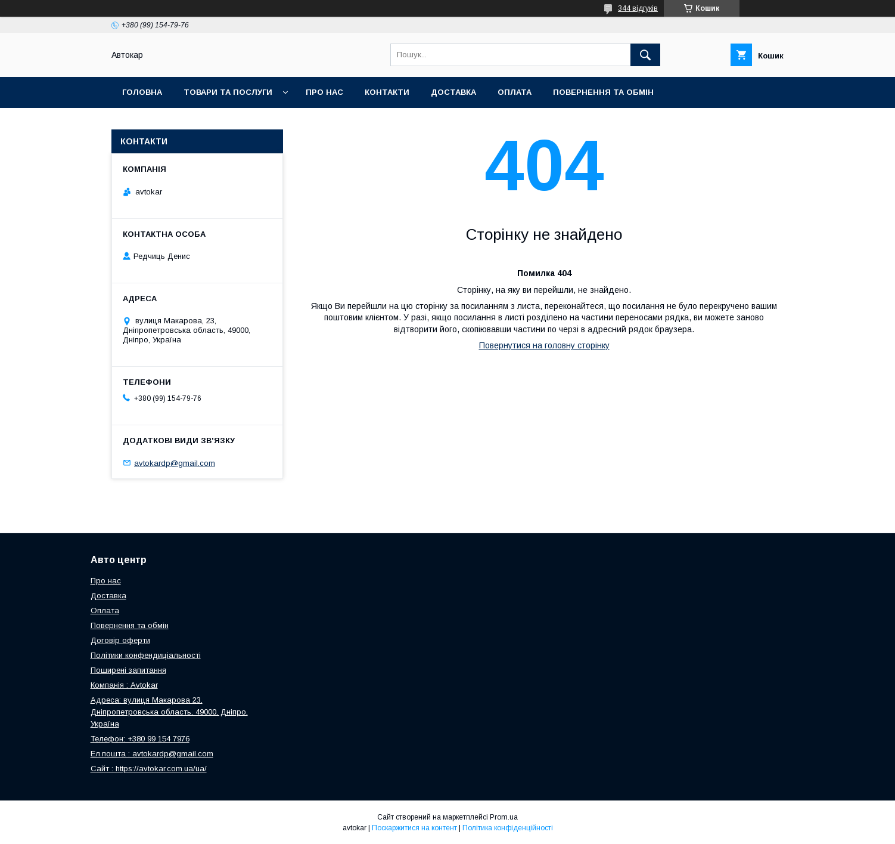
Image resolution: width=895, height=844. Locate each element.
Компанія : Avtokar (124, 685)
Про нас (324, 92)
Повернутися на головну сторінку (544, 345)
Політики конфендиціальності (146, 655)
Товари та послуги (228, 92)
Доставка (453, 92)
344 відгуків (638, 8)
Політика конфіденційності (507, 828)
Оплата (515, 92)
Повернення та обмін (603, 92)
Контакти (387, 92)
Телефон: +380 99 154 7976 (140, 738)
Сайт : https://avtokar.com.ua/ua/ (149, 768)
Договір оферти (120, 640)
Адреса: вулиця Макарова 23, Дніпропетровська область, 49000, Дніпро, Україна (169, 711)
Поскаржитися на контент (414, 828)
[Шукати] (645, 55)
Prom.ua (504, 817)
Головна (142, 92)
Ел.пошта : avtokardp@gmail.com (152, 753)
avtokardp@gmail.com (174, 462)
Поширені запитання (128, 670)
